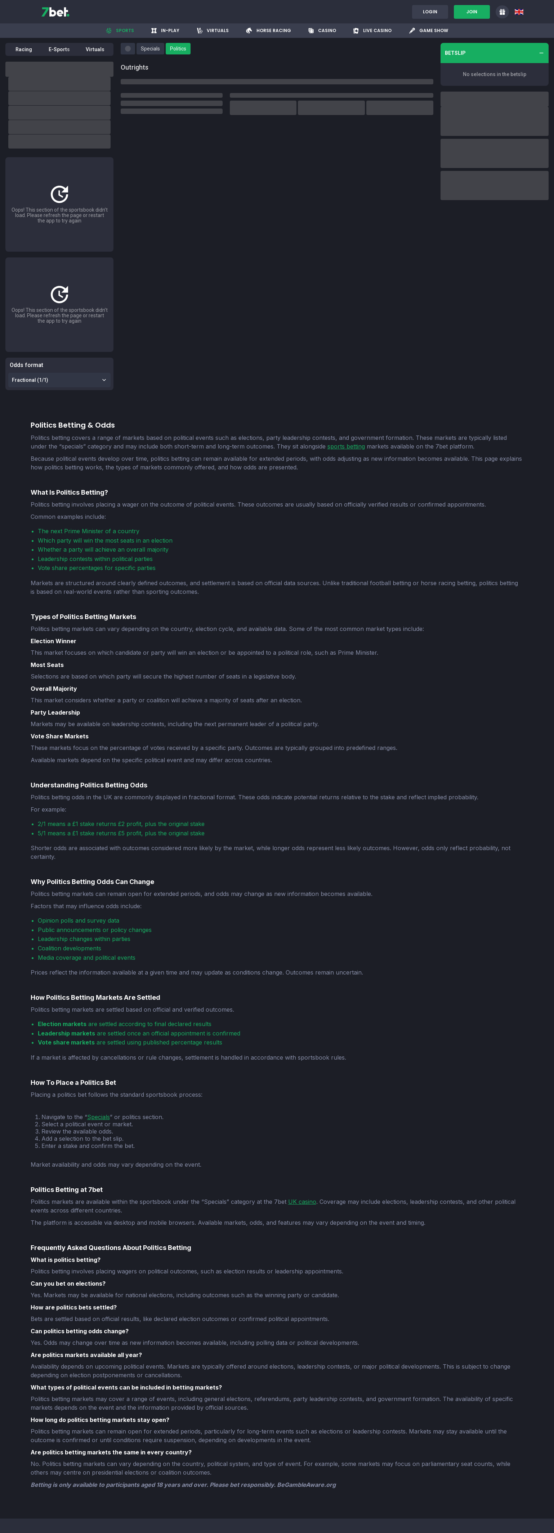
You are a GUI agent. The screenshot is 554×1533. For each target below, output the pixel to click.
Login (430, 12)
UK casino (302, 1201)
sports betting (346, 446)
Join (471, 12)
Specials (98, 1117)
